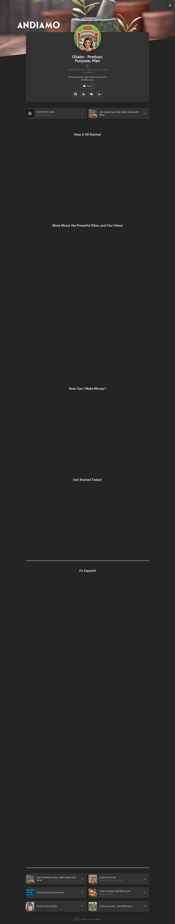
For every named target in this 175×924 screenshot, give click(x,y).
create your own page (87, 919)
